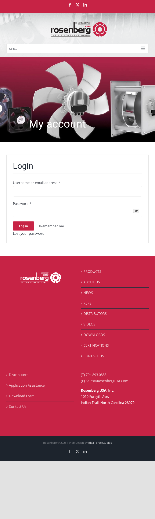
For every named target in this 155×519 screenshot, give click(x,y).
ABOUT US (91, 282)
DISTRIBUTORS (95, 313)
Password (22, 203)
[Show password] (136, 211)
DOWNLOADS (94, 334)
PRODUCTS (92, 271)
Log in (23, 226)
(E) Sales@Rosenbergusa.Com (104, 381)
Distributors (18, 374)
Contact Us (17, 406)
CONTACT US (93, 356)
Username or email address (36, 182)
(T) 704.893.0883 (94, 374)
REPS (87, 303)
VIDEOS (89, 324)
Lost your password (28, 233)
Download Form (22, 396)
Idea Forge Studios (100, 443)
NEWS (88, 292)
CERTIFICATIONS (96, 345)
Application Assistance (27, 385)
